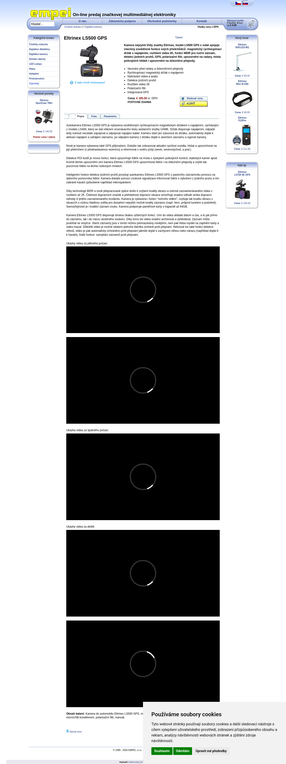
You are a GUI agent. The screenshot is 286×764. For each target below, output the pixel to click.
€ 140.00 (44, 118)
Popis (80, 116)
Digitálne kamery (93, 27)
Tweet (179, 37)
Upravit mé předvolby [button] (211, 751)
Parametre (110, 116)
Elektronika (134, 762)
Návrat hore (76, 731)
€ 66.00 (242, 97)
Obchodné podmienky (161, 21)
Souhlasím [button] (162, 751)
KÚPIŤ (191, 103)
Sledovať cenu (195, 98)
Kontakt (201, 21)
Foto (94, 116)
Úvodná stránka (72, 27)
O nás (82, 21)
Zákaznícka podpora (122, 21)
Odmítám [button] (183, 751)
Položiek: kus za (235, 23)
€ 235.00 (242, 188)
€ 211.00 (242, 133)
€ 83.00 (242, 60)
